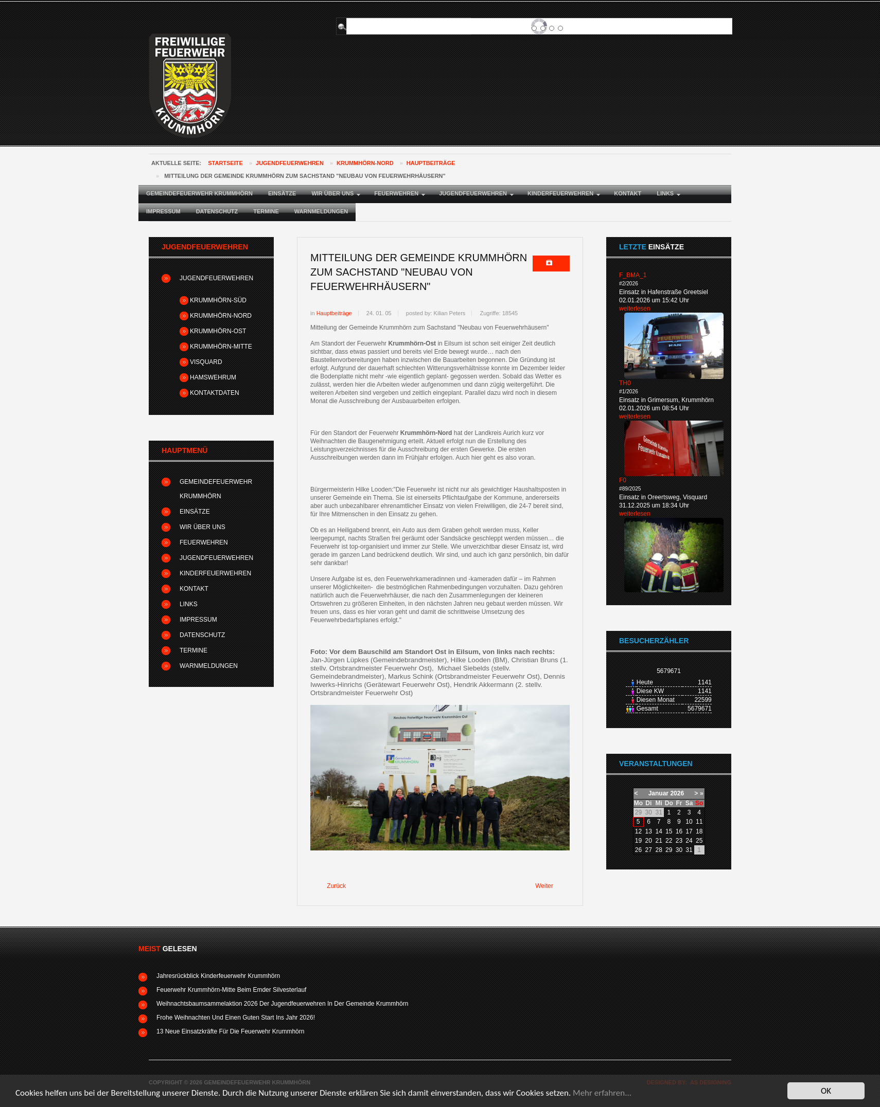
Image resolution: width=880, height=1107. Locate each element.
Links (189, 604)
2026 (677, 793)
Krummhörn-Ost (218, 331)
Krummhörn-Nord (365, 163)
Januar (658, 793)
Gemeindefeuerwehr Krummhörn (216, 489)
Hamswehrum (213, 377)
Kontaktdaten (214, 392)
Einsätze (195, 511)
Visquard (206, 362)
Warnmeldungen (209, 665)
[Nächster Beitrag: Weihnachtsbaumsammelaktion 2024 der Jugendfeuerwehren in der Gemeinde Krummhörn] (548, 886)
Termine (193, 650)
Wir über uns (202, 527)
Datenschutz (202, 635)
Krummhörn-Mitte (221, 346)
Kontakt (194, 588)
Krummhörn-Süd (218, 300)
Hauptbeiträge (431, 163)
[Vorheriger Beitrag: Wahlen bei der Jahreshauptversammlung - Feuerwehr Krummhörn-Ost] (332, 886)
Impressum (198, 619)
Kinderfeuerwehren (215, 573)
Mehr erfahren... (602, 1093)
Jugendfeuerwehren (290, 163)
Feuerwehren (204, 542)
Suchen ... (350, 18)
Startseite (225, 163)
